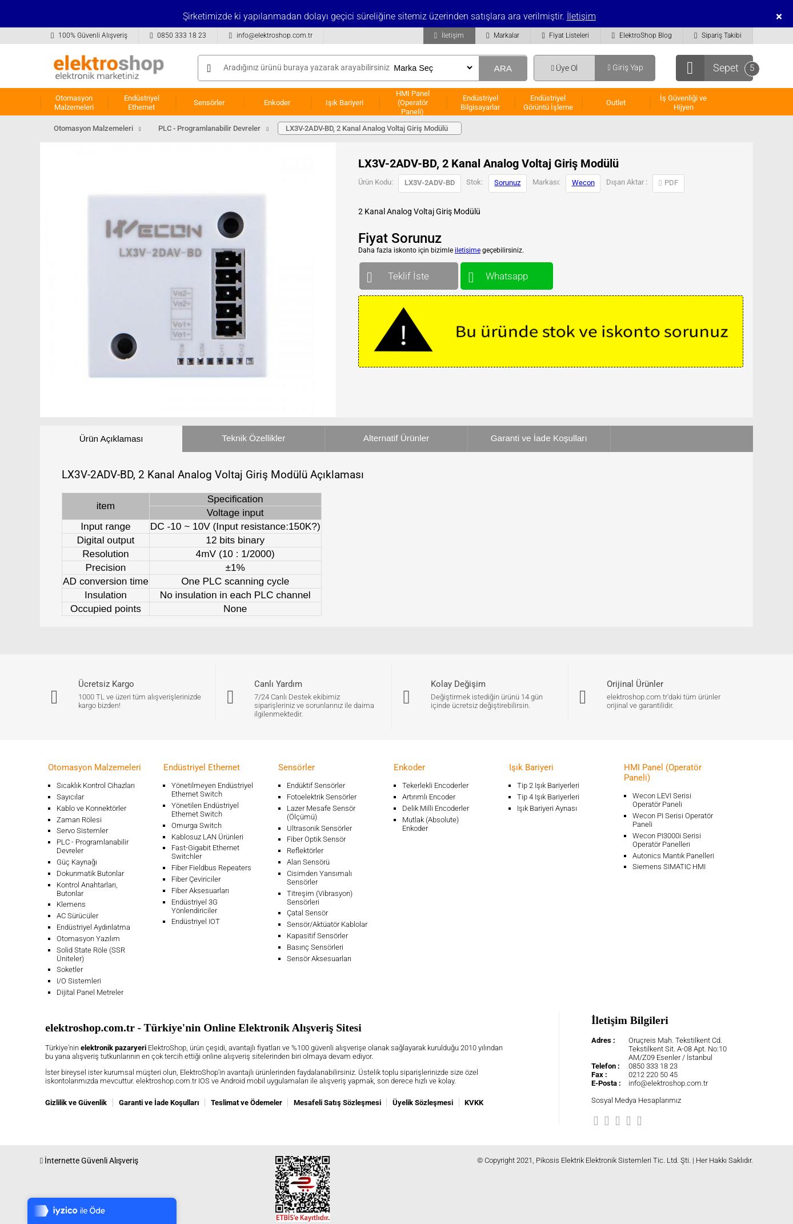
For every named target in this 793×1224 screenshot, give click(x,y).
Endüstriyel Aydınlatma (93, 927)
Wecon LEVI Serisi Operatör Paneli (661, 800)
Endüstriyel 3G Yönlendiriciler (194, 906)
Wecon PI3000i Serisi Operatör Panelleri (666, 840)
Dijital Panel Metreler (90, 992)
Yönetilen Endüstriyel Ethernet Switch (205, 809)
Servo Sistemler (82, 830)
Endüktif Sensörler (316, 785)
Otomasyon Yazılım (88, 938)
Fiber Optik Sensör (316, 839)
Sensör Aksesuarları (319, 958)
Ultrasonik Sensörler (319, 828)
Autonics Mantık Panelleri (673, 855)
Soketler (70, 969)
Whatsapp (506, 273)
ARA (503, 68)
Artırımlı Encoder (428, 797)
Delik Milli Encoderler (435, 808)
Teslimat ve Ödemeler (246, 1102)
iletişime (467, 250)
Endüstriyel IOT (195, 921)
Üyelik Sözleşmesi (423, 1102)
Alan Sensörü (308, 862)
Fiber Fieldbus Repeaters (211, 867)
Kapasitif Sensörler (317, 935)
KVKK (473, 1102)
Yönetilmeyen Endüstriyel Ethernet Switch (212, 789)
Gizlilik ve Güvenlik (76, 1102)
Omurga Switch (196, 825)
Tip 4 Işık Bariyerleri (548, 797)
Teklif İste (408, 273)
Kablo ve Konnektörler (91, 808)
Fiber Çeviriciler (196, 879)
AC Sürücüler (77, 915)
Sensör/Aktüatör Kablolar (327, 924)
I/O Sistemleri (79, 981)
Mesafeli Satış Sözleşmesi (337, 1102)
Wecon (583, 182)
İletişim (581, 16)
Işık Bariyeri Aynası (547, 808)
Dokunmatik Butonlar (90, 873)
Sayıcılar (70, 797)
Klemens (71, 904)
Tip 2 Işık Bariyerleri (548, 785)
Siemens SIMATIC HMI (669, 866)
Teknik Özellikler (253, 438)
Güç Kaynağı (77, 862)
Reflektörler (305, 850)
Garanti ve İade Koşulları (539, 438)
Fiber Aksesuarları (200, 890)
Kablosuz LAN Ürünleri (207, 837)
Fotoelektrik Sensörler (322, 797)
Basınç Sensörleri (315, 947)
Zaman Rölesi (79, 819)
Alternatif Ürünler (396, 438)
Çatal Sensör (307, 913)
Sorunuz (507, 182)
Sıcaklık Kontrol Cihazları (96, 785)
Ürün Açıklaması (111, 438)
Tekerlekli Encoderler (435, 785)
